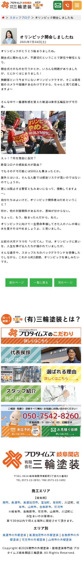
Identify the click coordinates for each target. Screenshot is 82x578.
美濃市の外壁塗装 (14, 535)
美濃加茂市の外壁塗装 (44, 535)
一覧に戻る (41, 282)
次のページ (65, 282)
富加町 (45, 502)
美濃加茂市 (30, 502)
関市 (6, 502)
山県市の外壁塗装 (60, 539)
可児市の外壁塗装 (33, 539)
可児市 (58, 507)
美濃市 (15, 502)
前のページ (16, 282)
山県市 (32, 507)
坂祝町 (57, 502)
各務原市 (45, 507)
